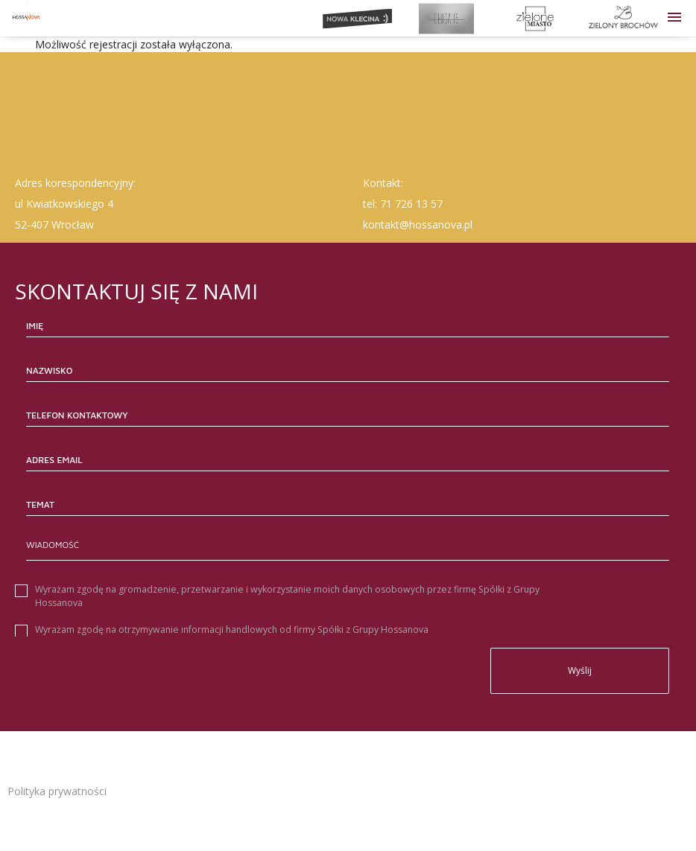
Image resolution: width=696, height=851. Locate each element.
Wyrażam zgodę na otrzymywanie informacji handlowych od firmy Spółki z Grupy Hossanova (231, 629)
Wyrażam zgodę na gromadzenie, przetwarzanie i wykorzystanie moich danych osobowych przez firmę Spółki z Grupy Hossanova (287, 596)
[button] (674, 17)
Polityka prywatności (57, 791)
